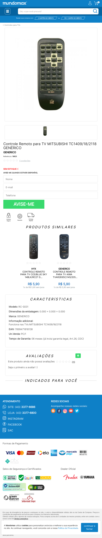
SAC (10, 430)
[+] (78, 355)
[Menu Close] (7, 11)
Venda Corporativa (21, 519)
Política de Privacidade (68, 528)
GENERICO (9, 152)
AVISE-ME (24, 204)
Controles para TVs (12, 25)
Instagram (15, 418)
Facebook (15, 424)
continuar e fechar (89, 527)
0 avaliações (24, 161)
